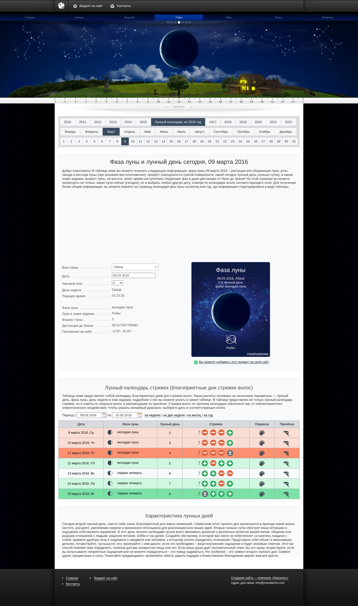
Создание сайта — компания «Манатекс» (259, 578)
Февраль (91, 132)
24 (240, 141)
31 (294, 141)
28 (271, 141)
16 (178, 141)
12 (148, 141)
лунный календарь (257, 354)
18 (194, 141)
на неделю (153, 415)
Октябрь (243, 132)
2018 (227, 122)
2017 (212, 122)
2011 (82, 122)
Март (111, 132)
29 (278, 141)
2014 (128, 122)
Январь (70, 132)
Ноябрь (264, 132)
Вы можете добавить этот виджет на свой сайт (234, 362)
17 (186, 141)
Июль (181, 132)
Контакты (124, 6)
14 (163, 141)
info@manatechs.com (270, 583)
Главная (72, 578)
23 (232, 141)
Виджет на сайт (91, 6)
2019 (243, 122)
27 (263, 141)
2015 (143, 122)
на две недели (174, 415)
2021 (273, 122)
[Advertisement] (179, 227)
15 (171, 141)
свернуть (179, 106)
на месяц (194, 415)
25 (248, 141)
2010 (67, 122)
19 (202, 141)
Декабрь (285, 132)
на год (208, 415)
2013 (113, 122)
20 (209, 141)
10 (132, 141)
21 (217, 141)
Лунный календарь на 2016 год (178, 122)
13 (155, 141)
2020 (258, 122)
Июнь (164, 132)
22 (224, 141)
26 (255, 141)
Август (199, 132)
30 (286, 141)
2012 (97, 122)
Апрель (129, 132)
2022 (288, 122)
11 (140, 141)
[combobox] (135, 266)
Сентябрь (221, 132)
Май (147, 132)
